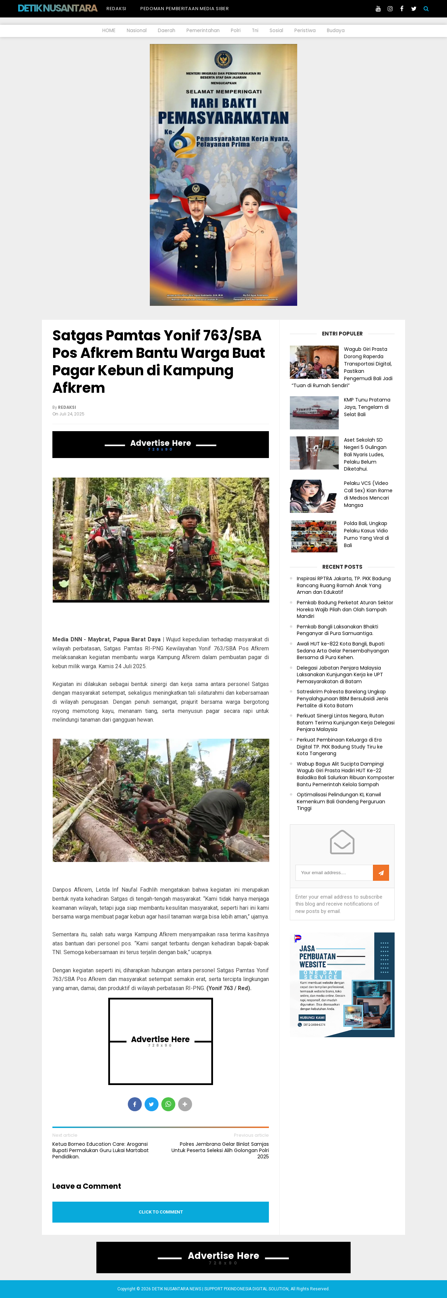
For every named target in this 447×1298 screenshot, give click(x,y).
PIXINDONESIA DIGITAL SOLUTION (256, 1288)
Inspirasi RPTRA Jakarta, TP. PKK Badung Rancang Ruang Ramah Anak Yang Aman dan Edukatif (344, 585)
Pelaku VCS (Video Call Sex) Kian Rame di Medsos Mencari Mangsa (368, 494)
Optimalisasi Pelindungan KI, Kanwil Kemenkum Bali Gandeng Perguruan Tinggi (341, 801)
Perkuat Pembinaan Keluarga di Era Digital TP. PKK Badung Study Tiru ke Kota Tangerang (340, 747)
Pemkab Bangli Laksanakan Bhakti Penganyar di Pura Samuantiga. (337, 630)
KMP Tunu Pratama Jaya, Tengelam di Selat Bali (367, 407)
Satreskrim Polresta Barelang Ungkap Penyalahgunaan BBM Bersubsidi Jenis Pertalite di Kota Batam (342, 698)
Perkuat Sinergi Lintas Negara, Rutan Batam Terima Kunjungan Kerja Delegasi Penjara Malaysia (346, 723)
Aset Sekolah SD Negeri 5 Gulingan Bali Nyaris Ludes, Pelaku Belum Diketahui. (365, 454)
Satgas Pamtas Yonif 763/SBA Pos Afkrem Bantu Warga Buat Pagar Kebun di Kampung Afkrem (158, 362)
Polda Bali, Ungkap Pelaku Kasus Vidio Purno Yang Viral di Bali (366, 534)
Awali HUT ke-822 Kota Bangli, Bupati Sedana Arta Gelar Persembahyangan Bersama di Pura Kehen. (343, 651)
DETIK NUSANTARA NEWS (70, 8)
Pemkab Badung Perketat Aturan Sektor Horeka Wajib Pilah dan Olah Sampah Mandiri (345, 609)
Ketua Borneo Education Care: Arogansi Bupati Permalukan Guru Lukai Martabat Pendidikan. (100, 1150)
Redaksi (116, 8)
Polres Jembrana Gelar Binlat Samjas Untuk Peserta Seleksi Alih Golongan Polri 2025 (220, 1150)
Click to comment (161, 1212)
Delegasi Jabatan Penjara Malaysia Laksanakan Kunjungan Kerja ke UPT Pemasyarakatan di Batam (340, 675)
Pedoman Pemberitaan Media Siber (184, 8)
